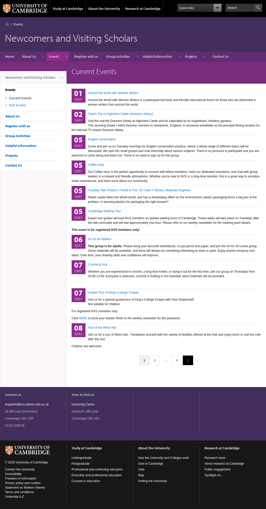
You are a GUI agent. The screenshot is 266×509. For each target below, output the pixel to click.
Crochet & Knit (97, 264)
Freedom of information (20, 478)
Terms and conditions (19, 492)
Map (141, 475)
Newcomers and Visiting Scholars (30, 79)
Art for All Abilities (99, 239)
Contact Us (220, 56)
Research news (214, 458)
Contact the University (20, 469)
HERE (83, 318)
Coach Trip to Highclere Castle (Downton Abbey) (120, 114)
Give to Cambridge (150, 463)
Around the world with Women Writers (113, 93)
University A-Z (14, 496)
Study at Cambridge (68, 8)
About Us (29, 56)
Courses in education (86, 481)
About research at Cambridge (224, 463)
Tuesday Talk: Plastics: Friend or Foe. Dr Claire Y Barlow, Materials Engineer (139, 190)
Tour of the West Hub (102, 327)
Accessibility (13, 474)
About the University (104, 8)
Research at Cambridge (142, 8)
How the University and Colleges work (163, 458)
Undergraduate (82, 458)
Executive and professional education (97, 475)
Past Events (17, 105)
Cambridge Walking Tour (104, 211)
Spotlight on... (213, 475)
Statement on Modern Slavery (25, 487)
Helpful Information (157, 56)
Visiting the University (152, 481)
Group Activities (118, 56)
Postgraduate (81, 463)
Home (7, 24)
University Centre (83, 404)
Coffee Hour (96, 165)
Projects (191, 56)
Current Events (20, 98)
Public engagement (217, 469)
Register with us (86, 56)
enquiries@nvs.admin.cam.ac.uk (27, 404)
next (186, 360)
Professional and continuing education (97, 469)
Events (18, 24)
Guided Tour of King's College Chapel (113, 292)
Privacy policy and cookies (23, 483)
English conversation (102, 139)
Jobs (141, 469)
